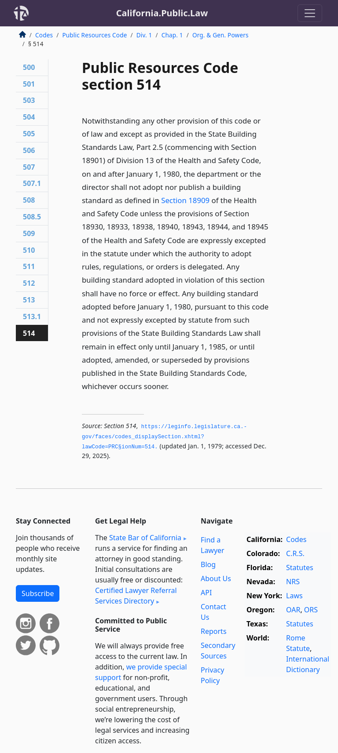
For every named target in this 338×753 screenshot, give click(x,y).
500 (29, 67)
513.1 (32, 316)
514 (29, 333)
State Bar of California (145, 537)
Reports (214, 631)
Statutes (299, 567)
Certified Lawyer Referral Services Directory (136, 596)
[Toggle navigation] (310, 13)
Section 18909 (185, 200)
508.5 (32, 217)
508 (29, 200)
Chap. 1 (172, 35)
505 (29, 133)
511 (29, 266)
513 (29, 300)
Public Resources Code (94, 35)
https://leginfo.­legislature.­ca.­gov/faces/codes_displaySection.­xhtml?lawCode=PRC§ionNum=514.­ (164, 437)
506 (29, 150)
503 (29, 100)
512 (29, 283)
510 (29, 250)
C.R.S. (295, 553)
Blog (208, 564)
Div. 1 (144, 35)
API (206, 592)
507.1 (32, 183)
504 (29, 117)
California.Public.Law (162, 13)
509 (29, 233)
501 (29, 84)
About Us (216, 578)
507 (29, 167)
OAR (293, 610)
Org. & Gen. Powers (220, 35)
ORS (311, 610)
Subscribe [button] (38, 593)
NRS (293, 581)
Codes (44, 35)
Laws (294, 595)
